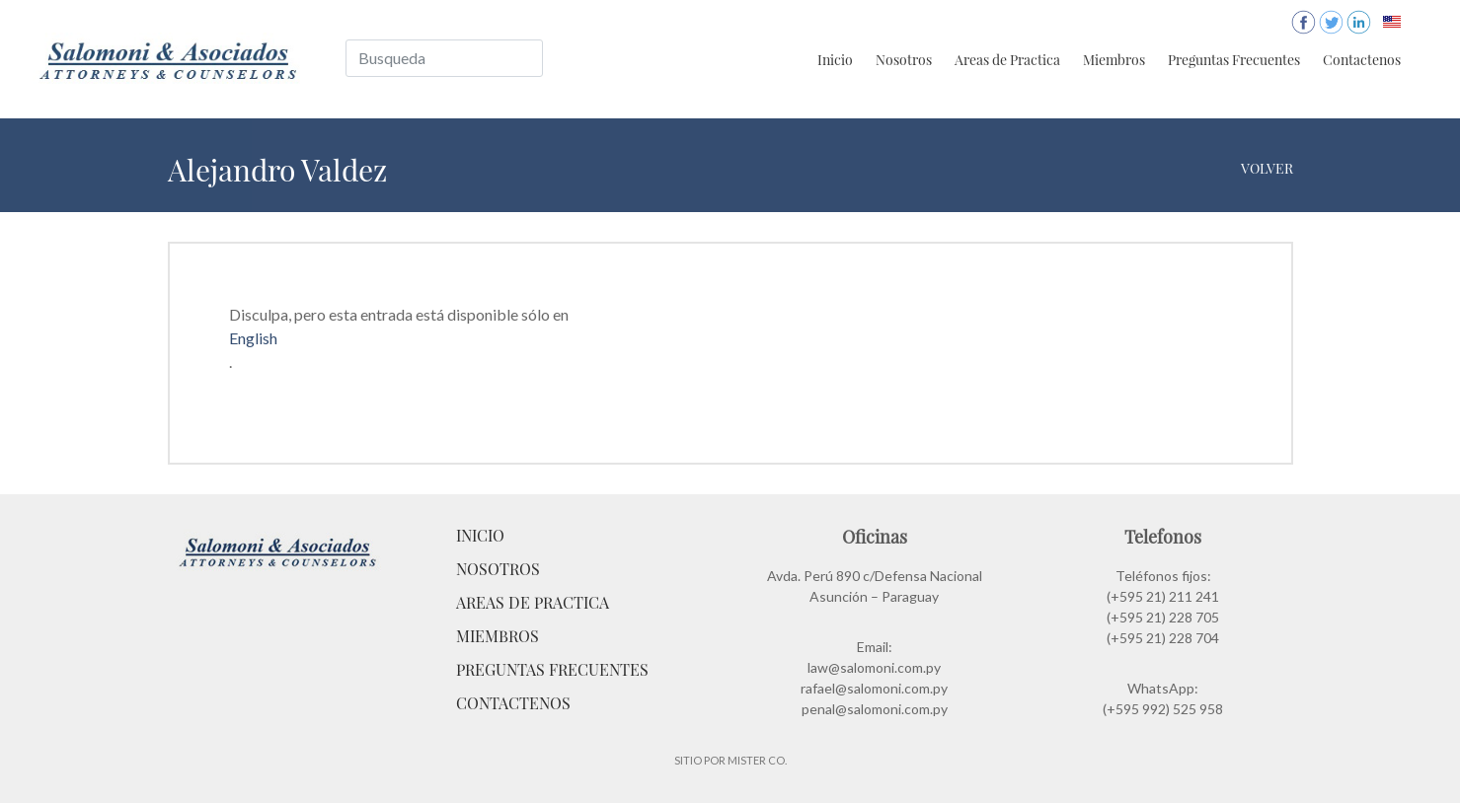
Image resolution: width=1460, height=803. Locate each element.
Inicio (835, 59)
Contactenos (1362, 59)
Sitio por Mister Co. (730, 760)
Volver (1267, 168)
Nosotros (904, 59)
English (253, 337)
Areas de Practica (1007, 59)
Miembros (1114, 59)
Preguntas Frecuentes (1234, 59)
